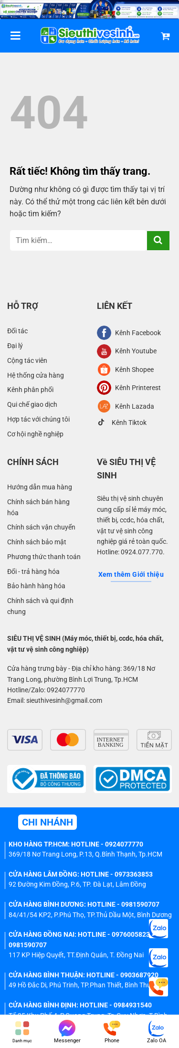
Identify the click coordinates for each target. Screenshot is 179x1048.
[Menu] (15, 35)
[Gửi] (158, 240)
